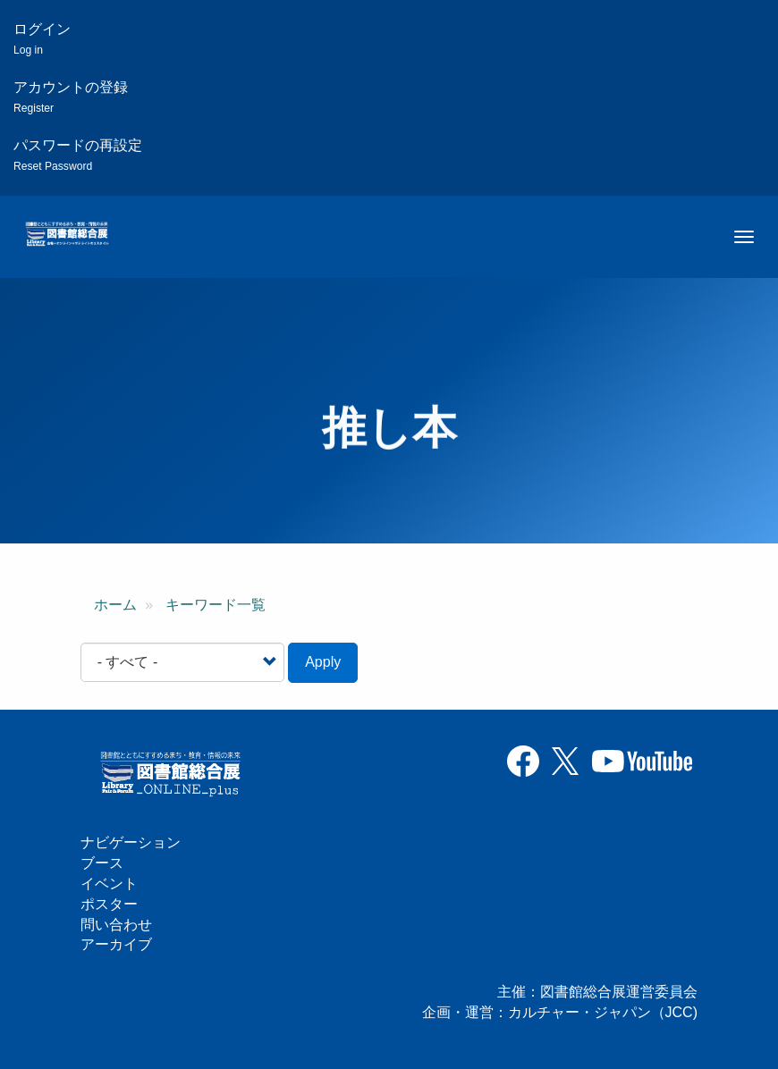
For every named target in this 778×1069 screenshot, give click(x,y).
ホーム (115, 604)
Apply (323, 661)
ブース (101, 863)
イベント (109, 883)
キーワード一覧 (215, 604)
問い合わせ (116, 924)
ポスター (109, 904)
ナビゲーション (130, 842)
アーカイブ (116, 944)
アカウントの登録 (70, 97)
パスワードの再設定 (77, 155)
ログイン (42, 38)
